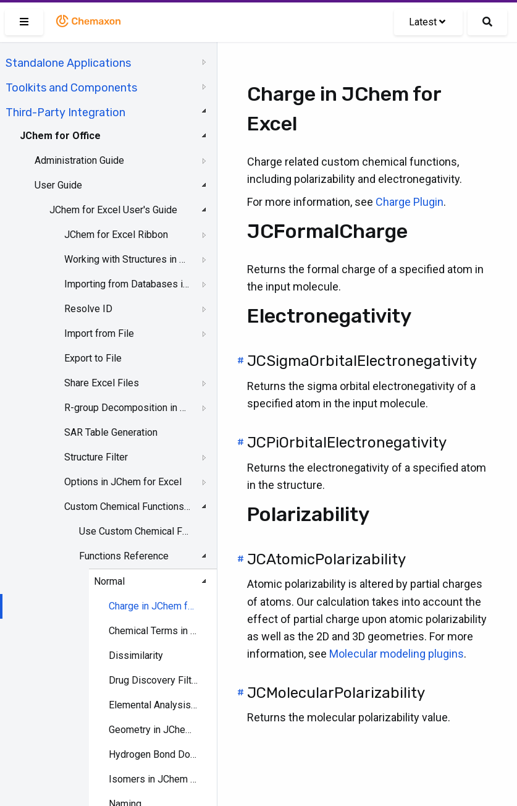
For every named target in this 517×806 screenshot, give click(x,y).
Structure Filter (96, 457)
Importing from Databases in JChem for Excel (127, 284)
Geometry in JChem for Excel (154, 730)
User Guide (58, 185)
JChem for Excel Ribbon (116, 234)
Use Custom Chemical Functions (136, 531)
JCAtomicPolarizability (326, 559)
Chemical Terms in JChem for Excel (154, 631)
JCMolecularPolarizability (336, 693)
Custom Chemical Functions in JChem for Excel (127, 506)
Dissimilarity (136, 655)
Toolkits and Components (71, 88)
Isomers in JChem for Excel (154, 779)
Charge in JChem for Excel (154, 606)
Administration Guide (79, 160)
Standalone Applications (68, 63)
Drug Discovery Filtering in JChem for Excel (154, 680)
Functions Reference (124, 556)
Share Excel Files (101, 383)
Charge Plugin (409, 201)
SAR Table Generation (111, 432)
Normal (109, 581)
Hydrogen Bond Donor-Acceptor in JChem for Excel (154, 754)
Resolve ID (88, 309)
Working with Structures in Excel (127, 259)
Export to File (93, 358)
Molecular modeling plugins (396, 653)
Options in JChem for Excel (123, 482)
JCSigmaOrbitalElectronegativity (362, 361)
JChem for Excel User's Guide (113, 210)
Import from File (99, 333)
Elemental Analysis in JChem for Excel (154, 705)
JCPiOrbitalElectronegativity (347, 442)
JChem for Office (60, 136)
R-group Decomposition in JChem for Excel (127, 408)
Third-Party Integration (65, 112)
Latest (427, 22)
